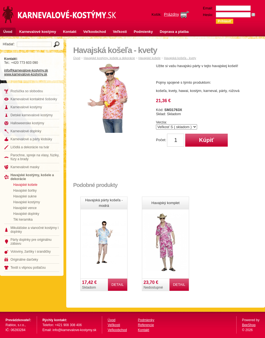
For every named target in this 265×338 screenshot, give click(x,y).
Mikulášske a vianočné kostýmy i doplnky (34, 230)
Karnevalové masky (24, 167)
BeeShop (249, 325)
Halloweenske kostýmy (27, 123)
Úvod (7, 32)
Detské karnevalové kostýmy (31, 115)
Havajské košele (25, 185)
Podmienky (143, 32)
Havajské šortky (25, 190)
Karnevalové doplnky (25, 131)
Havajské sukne (25, 196)
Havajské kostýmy (26, 202)
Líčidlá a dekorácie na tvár (29, 147)
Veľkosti (120, 32)
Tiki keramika (23, 219)
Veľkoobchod (94, 32)
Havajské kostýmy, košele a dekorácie (32, 177)
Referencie (146, 325)
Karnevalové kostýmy (37, 32)
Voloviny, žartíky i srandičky (30, 252)
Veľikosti (114, 325)
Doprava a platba (174, 32)
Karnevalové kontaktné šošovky (33, 99)
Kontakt (69, 32)
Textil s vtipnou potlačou (28, 268)
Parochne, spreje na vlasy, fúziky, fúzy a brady (34, 157)
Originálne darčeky (24, 260)
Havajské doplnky (26, 214)
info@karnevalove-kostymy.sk (26, 70)
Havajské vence (25, 208)
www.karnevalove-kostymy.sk (25, 74)
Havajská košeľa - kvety (180, 58)
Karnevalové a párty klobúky (31, 139)
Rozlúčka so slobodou (26, 91)
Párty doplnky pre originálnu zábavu (31, 241)
